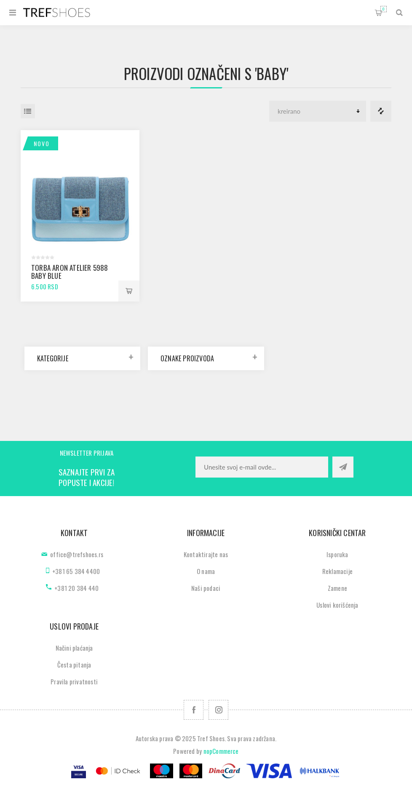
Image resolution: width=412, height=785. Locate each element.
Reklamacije (337, 571)
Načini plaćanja (74, 647)
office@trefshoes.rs (76, 554)
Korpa (383, 9)
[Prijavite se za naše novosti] (261, 467)
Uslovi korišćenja (337, 604)
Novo (42, 143)
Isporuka (337, 554)
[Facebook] (193, 710)
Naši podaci (205, 588)
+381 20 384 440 (76, 588)
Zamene (337, 588)
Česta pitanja (74, 664)
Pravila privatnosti (74, 681)
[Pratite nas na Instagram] (218, 710)
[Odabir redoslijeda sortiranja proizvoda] (317, 111)
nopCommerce (221, 751)
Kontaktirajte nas (206, 554)
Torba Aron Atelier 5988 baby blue (69, 271)
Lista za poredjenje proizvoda (380, 111)
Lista (28, 111)
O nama (206, 571)
